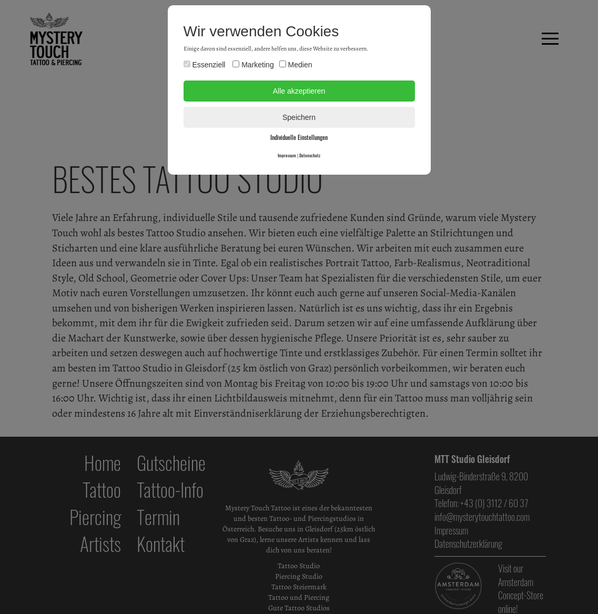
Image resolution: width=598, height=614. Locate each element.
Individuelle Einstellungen (299, 137)
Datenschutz (309, 155)
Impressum (287, 155)
